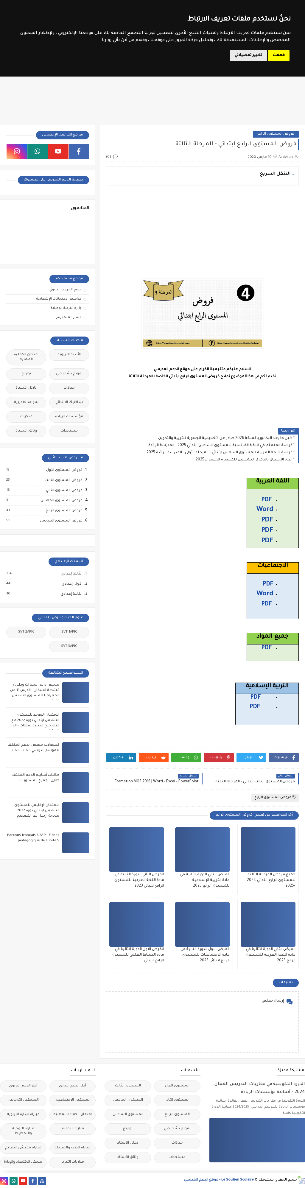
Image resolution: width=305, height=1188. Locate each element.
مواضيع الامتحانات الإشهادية (59, 299)
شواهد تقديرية (26, 402)
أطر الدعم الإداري (72, 1086)
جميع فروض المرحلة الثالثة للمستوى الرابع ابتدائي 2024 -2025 (271, 880)
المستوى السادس (128, 1115)
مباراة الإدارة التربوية (23, 1115)
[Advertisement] (202, 232)
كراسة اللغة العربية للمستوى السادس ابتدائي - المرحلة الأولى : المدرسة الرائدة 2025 (219, 453)
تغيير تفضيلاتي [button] (248, 55)
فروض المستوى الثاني (64, 490)
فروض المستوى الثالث (63, 480)
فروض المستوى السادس (61, 521)
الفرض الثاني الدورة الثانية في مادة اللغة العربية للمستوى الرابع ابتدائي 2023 (139, 880)
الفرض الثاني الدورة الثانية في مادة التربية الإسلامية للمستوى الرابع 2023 (205, 880)
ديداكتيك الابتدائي (69, 402)
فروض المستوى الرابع (275, 134)
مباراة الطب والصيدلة (73, 1148)
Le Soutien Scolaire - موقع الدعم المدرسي (219, 1180)
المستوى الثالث (128, 1086)
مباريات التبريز (72, 1162)
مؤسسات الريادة (69, 417)
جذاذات (69, 388)
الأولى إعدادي (72, 584)
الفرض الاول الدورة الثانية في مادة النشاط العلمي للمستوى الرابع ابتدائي (137, 955)
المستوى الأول (177, 1086)
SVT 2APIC (26, 632)
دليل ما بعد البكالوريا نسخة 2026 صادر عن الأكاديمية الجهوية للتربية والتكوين (225, 438)
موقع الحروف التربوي (65, 290)
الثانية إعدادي (71, 594)
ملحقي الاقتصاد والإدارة (23, 1162)
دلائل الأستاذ (26, 388)
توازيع (26, 374)
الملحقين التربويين (23, 1100)
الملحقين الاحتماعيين (73, 1100)
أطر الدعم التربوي (23, 1086)
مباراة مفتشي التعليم (23, 1148)
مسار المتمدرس (68, 317)
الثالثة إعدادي (71, 574)
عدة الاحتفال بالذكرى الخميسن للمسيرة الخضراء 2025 (244, 460)
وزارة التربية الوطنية (66, 308)
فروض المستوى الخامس (61, 500)
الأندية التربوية (69, 355)
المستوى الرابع (177, 1115)
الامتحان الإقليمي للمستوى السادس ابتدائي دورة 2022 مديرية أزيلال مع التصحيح (36, 811)
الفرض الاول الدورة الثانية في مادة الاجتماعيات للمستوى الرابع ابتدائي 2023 (205, 955)
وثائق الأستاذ (26, 431)
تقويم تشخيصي (69, 374)
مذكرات (26, 417)
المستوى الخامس (128, 1100)
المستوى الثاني (177, 1100)
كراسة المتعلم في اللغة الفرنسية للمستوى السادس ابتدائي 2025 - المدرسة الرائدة (220, 445)
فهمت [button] (279, 55)
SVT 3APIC (69, 646)
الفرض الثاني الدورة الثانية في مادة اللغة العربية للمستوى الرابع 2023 (270, 955)
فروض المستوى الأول (64, 470)
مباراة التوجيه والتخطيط (23, 1131)
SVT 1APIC (69, 632)
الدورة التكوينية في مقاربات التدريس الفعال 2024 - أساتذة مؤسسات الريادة (259, 1088)
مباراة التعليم (72, 1129)
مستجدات (69, 431)
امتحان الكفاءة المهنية (26, 357)
